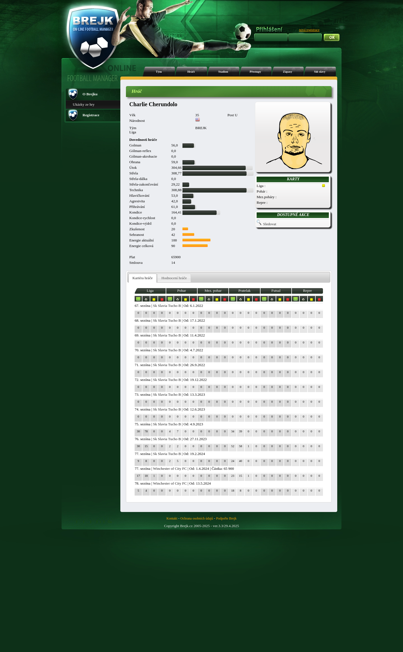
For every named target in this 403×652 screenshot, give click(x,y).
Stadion (223, 71)
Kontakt (172, 518)
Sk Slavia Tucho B (167, 306)
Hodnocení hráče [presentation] (174, 278)
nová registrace (309, 30)
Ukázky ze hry (84, 104)
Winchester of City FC (170, 468)
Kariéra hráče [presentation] (142, 278)
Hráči (191, 71)
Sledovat (269, 224)
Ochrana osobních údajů (197, 518)
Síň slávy (319, 71)
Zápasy (287, 71)
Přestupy (255, 71)
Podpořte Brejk (226, 518)
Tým (159, 71)
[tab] (142, 278)
